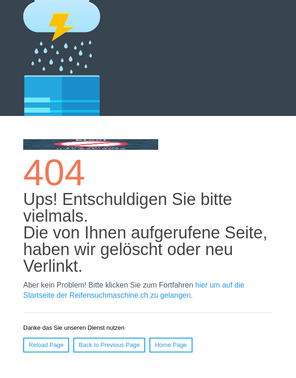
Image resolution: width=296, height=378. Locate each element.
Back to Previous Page (109, 344)
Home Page (171, 344)
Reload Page (46, 344)
